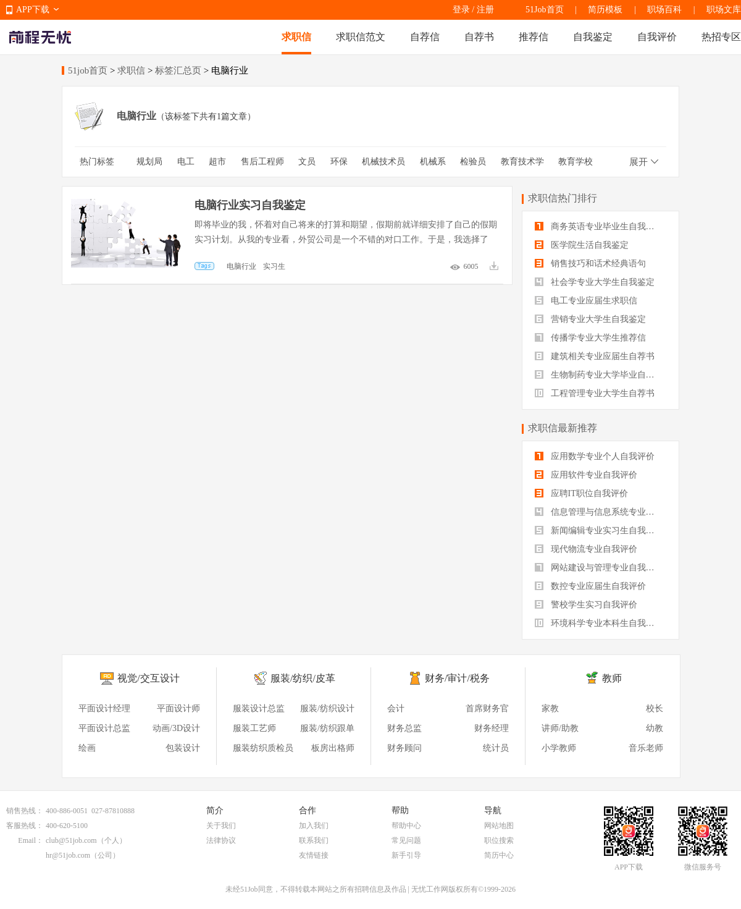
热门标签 (97, 161)
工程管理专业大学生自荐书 (595, 393)
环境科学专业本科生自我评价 (599, 623)
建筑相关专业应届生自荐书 (595, 356)
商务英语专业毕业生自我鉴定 (599, 226)
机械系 (433, 161)
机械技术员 (383, 161)
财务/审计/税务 (457, 678)
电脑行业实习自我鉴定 (250, 205)
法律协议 (221, 840)
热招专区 (721, 37)
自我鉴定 (593, 37)
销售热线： (24, 810)
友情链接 (314, 855)
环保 (339, 161)
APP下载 (32, 9)
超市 (217, 161)
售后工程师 (262, 161)
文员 (307, 161)
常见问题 (406, 840)
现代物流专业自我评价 (586, 549)
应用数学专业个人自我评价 (595, 456)
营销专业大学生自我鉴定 (590, 319)
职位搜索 (499, 840)
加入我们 (314, 825)
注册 (485, 9)
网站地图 (499, 825)
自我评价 (657, 37)
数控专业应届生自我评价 (590, 586)
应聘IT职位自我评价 (581, 493)
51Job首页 (544, 9)
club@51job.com (71, 840)
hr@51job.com (68, 855)
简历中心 (499, 855)
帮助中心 (406, 825)
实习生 (274, 266)
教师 (612, 678)
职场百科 (664, 9)
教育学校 (575, 161)
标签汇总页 (178, 70)
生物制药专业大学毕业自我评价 (600, 374)
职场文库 (723, 9)
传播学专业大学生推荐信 (590, 337)
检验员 (473, 161)
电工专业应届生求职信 (586, 300)
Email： (30, 840)
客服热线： (24, 825)
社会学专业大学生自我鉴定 (595, 282)
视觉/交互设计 (148, 678)
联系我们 (314, 840)
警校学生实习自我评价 (586, 604)
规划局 (149, 161)
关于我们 (221, 825)
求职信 (296, 37)
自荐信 (425, 37)
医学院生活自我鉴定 (582, 245)
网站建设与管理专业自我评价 (599, 567)
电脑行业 (241, 266)
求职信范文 (360, 37)
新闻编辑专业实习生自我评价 (599, 530)
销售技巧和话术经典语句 (590, 263)
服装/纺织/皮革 (302, 678)
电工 (186, 161)
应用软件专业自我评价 (586, 475)
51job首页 (87, 70)
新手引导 (406, 855)
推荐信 (533, 37)
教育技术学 (522, 161)
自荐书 (479, 37)
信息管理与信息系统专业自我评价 (600, 512)
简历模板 (605, 9)
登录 (461, 9)
